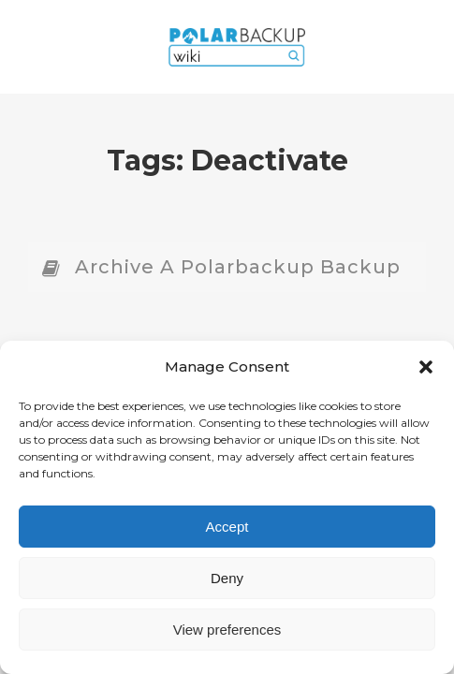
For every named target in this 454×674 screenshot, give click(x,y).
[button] (426, 367)
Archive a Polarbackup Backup (238, 267)
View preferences (227, 629)
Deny (227, 578)
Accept (227, 527)
